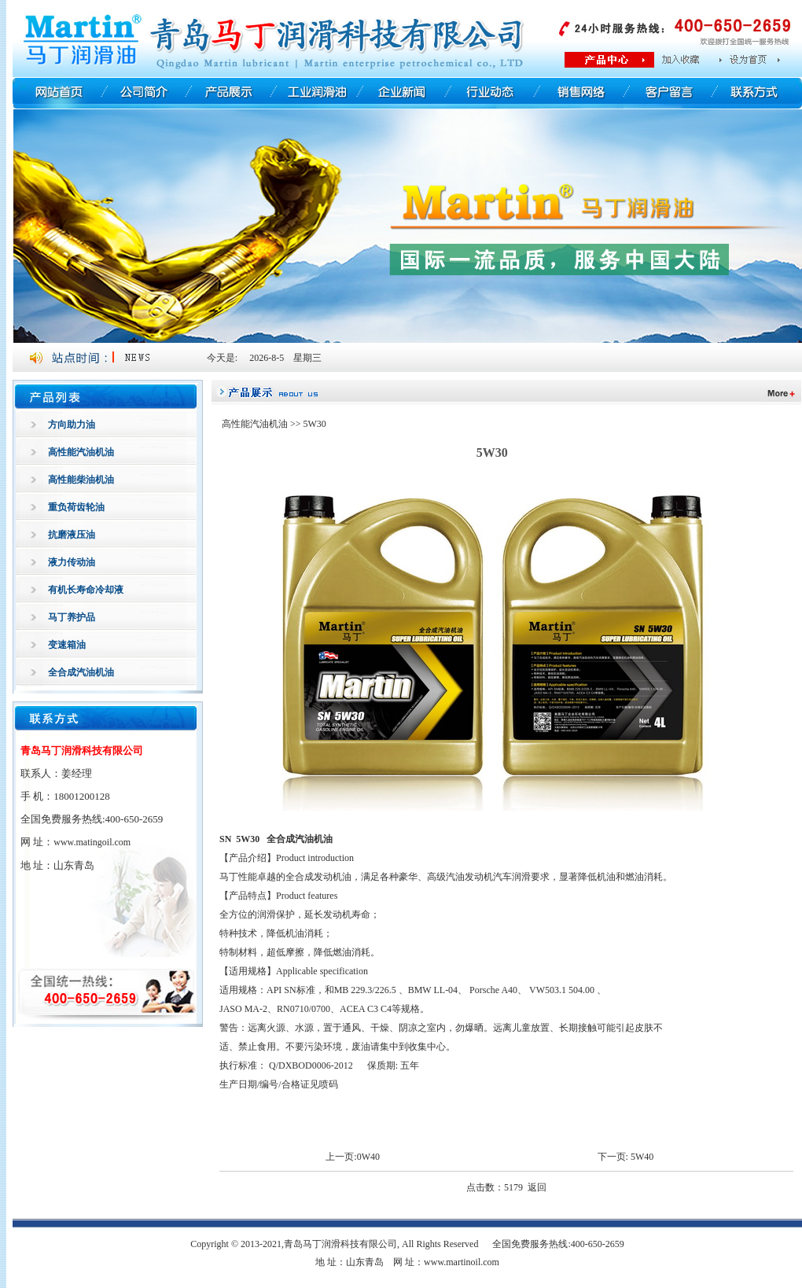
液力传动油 (71, 562)
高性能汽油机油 (81, 452)
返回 (537, 1187)
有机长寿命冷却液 (85, 589)
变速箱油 (67, 644)
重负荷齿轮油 (76, 507)
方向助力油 (71, 424)
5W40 (642, 1156)
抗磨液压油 (71, 534)
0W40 (368, 1156)
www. (92, 842)
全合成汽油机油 (81, 672)
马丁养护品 (71, 617)
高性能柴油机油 (81, 479)
